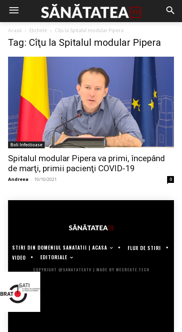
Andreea (18, 179)
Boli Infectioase (26, 145)
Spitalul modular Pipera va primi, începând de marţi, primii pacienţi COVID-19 (86, 163)
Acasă (15, 30)
